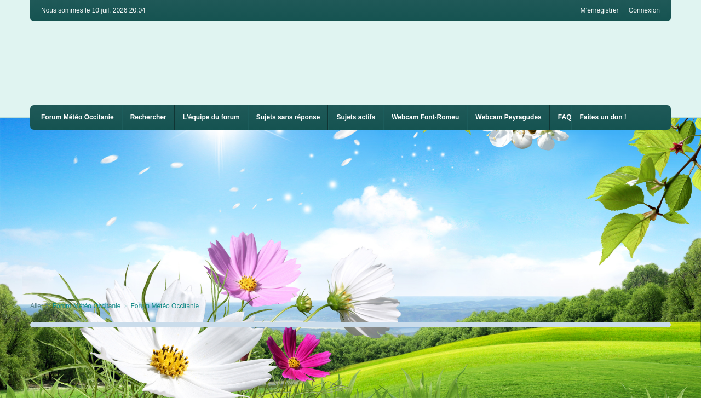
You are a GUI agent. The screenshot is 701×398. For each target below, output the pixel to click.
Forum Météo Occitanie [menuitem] (77, 117)
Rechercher (148, 117)
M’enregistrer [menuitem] (600, 10)
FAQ (565, 117)
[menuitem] (425, 117)
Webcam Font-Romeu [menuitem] (425, 117)
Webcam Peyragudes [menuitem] (508, 117)
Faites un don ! (602, 117)
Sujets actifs (355, 117)
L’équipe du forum (211, 117)
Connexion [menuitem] (644, 10)
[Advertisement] (358, 212)
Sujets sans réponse (288, 117)
